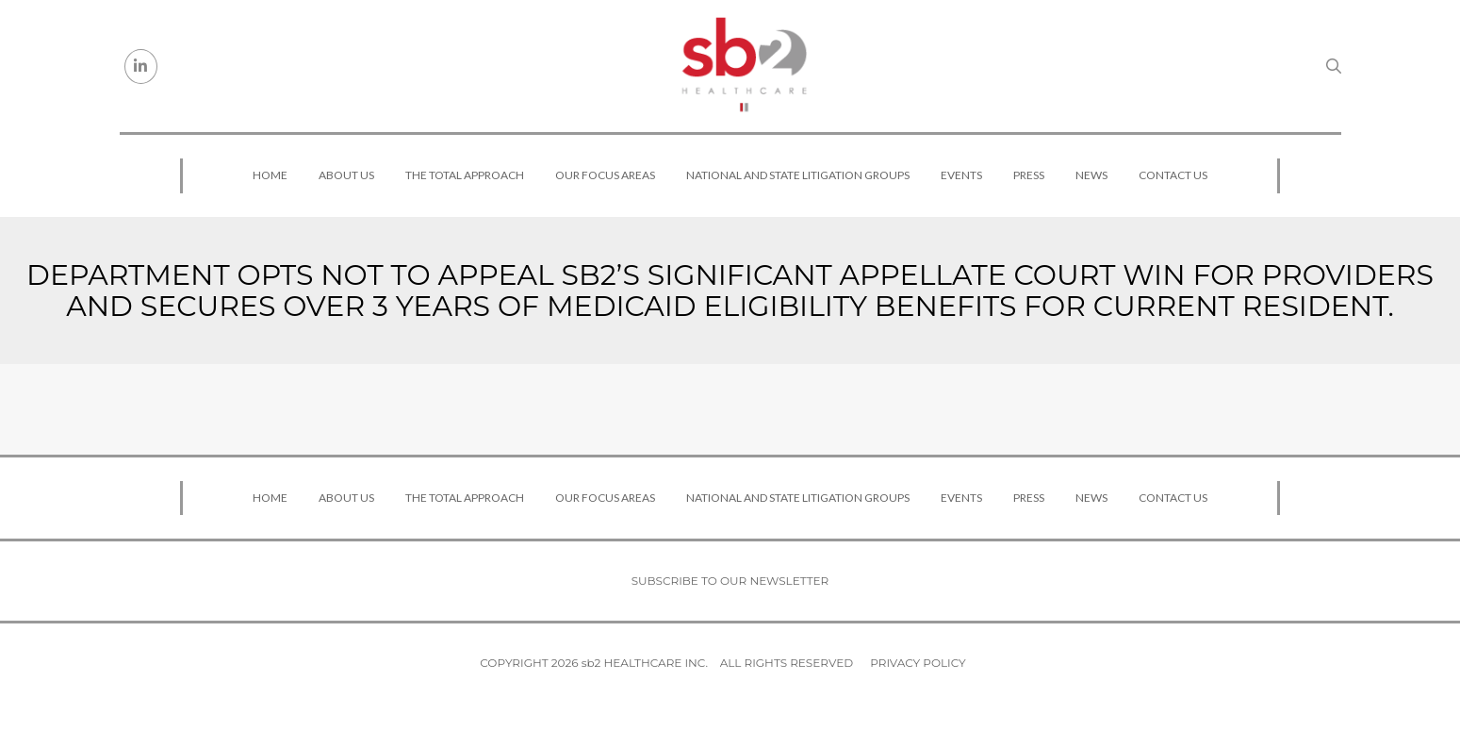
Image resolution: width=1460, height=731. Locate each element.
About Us (346, 175)
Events (961, 175)
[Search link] (1333, 66)
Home (270, 175)
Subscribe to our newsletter (730, 580)
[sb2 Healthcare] (744, 66)
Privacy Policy (917, 663)
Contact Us (1173, 175)
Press (1028, 175)
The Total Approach (464, 175)
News (1091, 175)
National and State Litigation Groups (798, 175)
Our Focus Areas (605, 175)
